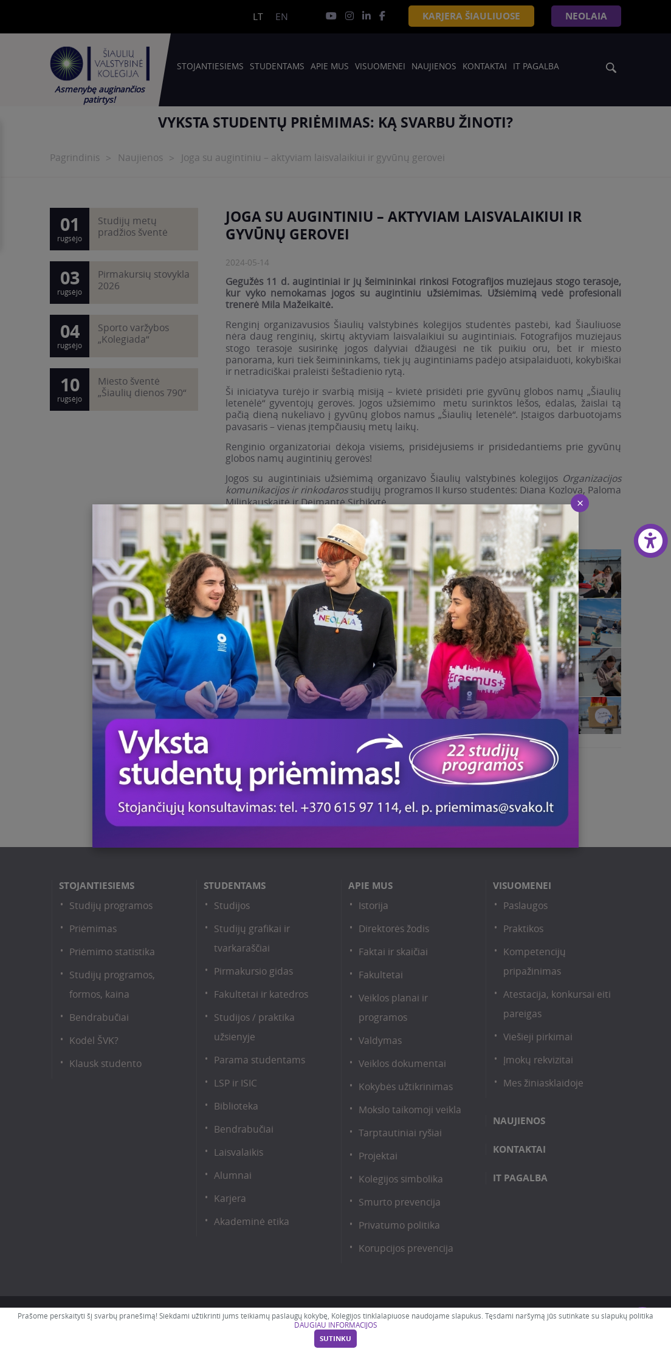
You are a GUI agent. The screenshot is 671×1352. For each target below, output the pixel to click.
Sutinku (335, 1338)
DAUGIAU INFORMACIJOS (335, 1325)
